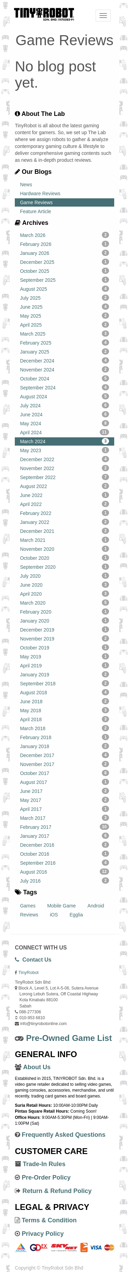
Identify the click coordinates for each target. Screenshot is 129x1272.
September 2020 (64, 567)
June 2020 (64, 585)
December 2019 (64, 629)
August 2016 (64, 871)
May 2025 (64, 315)
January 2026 (64, 253)
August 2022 (64, 486)
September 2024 (64, 387)
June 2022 (64, 495)
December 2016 (64, 845)
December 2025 (64, 262)
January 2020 (64, 620)
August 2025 (64, 289)
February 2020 (64, 611)
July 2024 (64, 405)
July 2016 (64, 880)
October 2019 (64, 647)
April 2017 (64, 809)
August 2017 (64, 782)
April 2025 (64, 324)
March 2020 (64, 602)
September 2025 (64, 280)
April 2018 (64, 719)
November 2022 (64, 468)
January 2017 (64, 836)
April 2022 (64, 504)
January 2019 (64, 674)
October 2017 (64, 773)
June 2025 (64, 307)
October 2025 (64, 271)
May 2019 (64, 656)
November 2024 (64, 369)
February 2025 (64, 342)
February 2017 (64, 827)
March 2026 (64, 235)
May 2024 (64, 423)
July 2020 (64, 576)
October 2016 (64, 854)
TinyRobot (28, 972)
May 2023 (64, 450)
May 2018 (64, 710)
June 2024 (64, 414)
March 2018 (64, 728)
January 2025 (64, 351)
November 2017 (64, 764)
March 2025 (64, 333)
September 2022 (64, 477)
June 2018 (64, 701)
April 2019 (64, 665)
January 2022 (64, 522)
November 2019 (64, 638)
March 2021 (64, 540)
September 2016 (64, 862)
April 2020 (64, 593)
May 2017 (64, 800)
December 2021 (64, 531)
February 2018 (64, 737)
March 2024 (64, 441)
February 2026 (64, 244)
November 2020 (64, 549)
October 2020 (64, 558)
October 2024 (64, 378)
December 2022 (64, 459)
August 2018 (64, 692)
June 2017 (64, 791)
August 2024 (64, 396)
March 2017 (64, 818)
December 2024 (64, 360)
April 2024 (64, 432)
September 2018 (64, 683)
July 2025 (64, 298)
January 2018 (64, 746)
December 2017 (64, 755)
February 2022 (64, 513)
